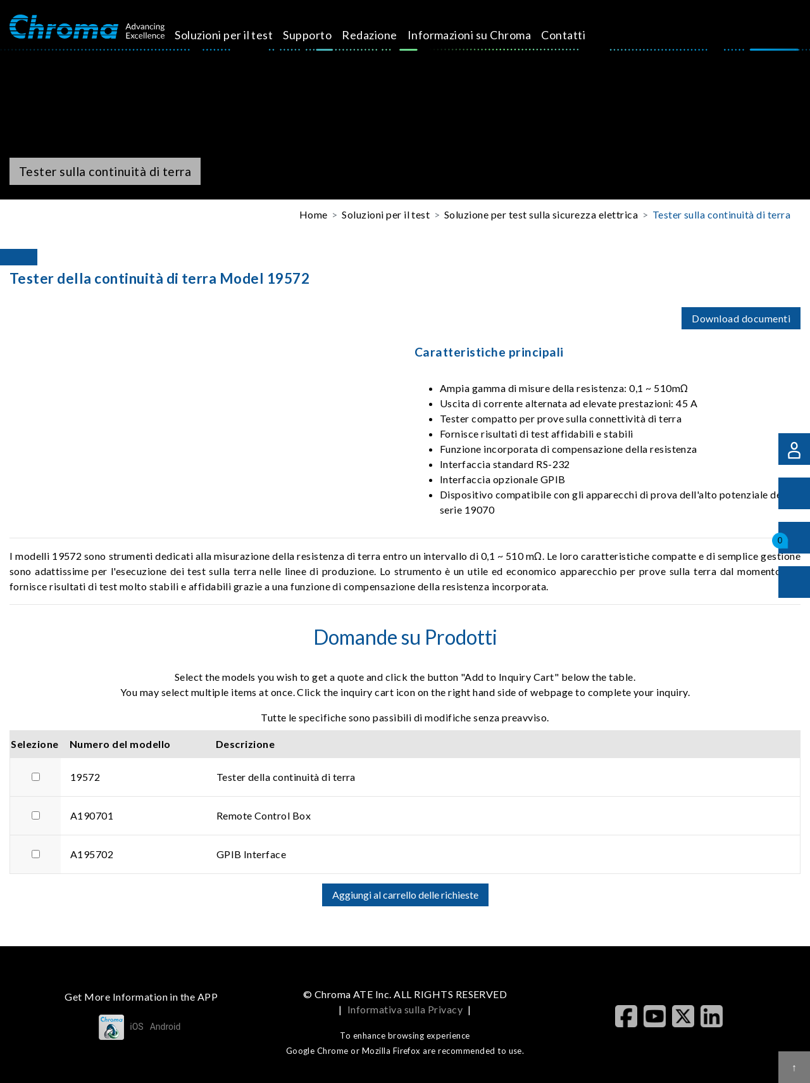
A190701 (91, 815)
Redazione (383, 35)
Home (313, 214)
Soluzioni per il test (238, 35)
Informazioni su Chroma (483, 35)
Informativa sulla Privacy (405, 1009)
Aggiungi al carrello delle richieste (405, 895)
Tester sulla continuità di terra (721, 214)
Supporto (321, 35)
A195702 (91, 854)
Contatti (578, 35)
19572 (85, 777)
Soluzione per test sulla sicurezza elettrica (541, 214)
